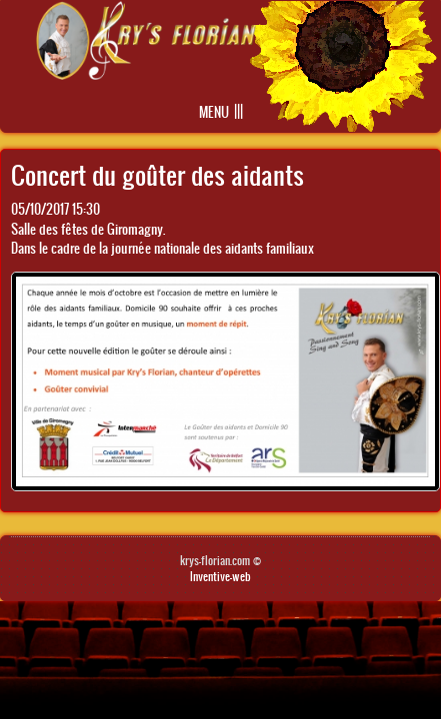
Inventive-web (220, 576)
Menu (214, 112)
